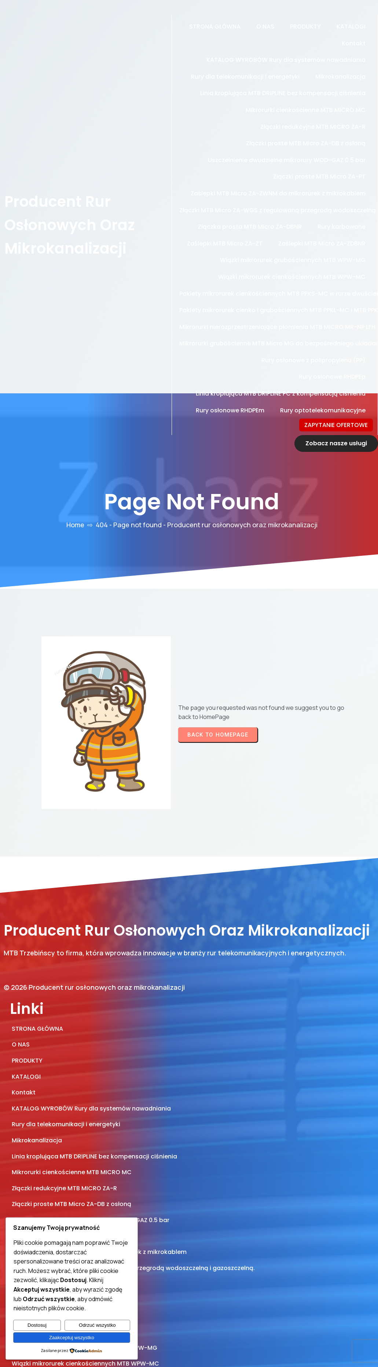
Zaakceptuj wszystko (71, 1337)
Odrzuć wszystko (97, 1325)
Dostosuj (37, 1325)
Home (75, 474)
